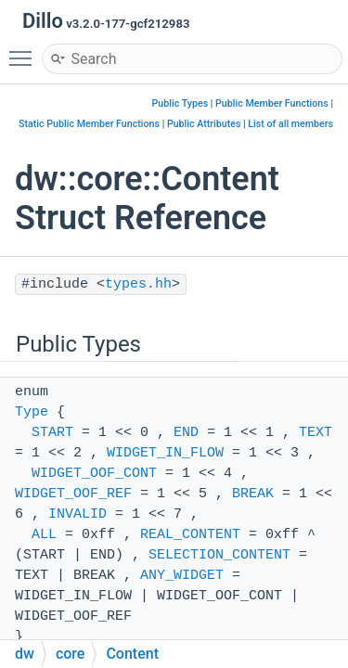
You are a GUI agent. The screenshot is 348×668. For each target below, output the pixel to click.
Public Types (180, 103)
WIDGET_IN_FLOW (165, 453)
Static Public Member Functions (89, 124)
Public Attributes (204, 124)
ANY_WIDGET (182, 576)
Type (31, 412)
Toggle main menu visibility (25, 50)
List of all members (290, 124)
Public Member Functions (272, 103)
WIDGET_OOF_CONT (94, 474)
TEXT (315, 433)
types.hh (138, 284)
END (186, 433)
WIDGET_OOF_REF (73, 494)
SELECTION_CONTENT (219, 555)
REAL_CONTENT (190, 535)
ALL (44, 535)
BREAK (253, 494)
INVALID (77, 514)
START (52, 433)
